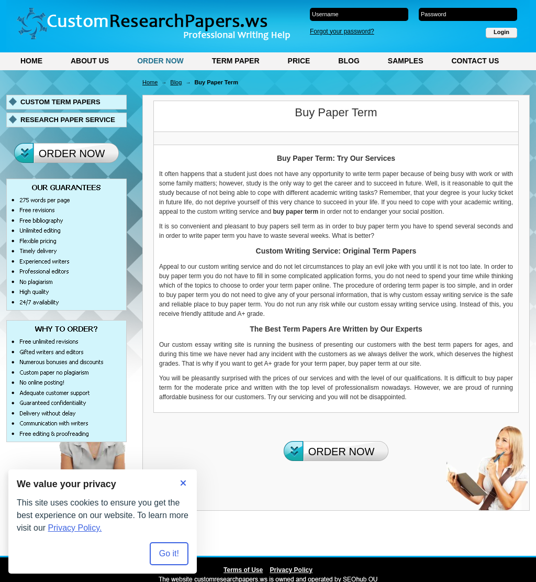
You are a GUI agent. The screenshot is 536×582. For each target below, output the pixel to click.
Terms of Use (243, 570)
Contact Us (475, 61)
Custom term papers (60, 102)
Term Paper (236, 61)
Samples (405, 61)
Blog (348, 61)
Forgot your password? (342, 31)
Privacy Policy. (75, 527)
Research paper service (67, 120)
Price (299, 61)
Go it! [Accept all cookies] (169, 553)
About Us (90, 61)
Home (31, 61)
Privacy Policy (291, 570)
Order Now (160, 61)
